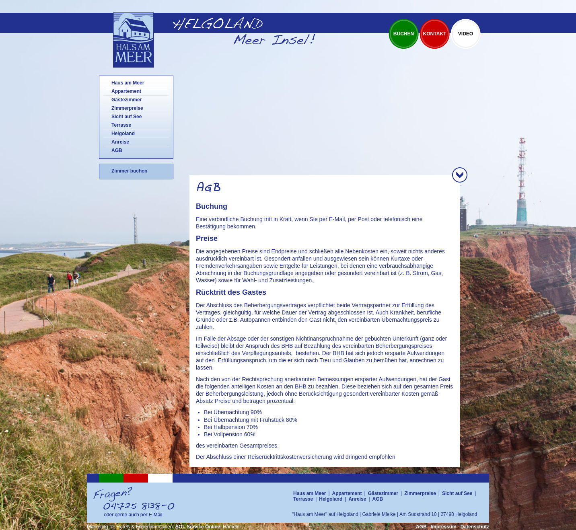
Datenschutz (475, 527)
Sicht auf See (126, 116)
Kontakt (434, 34)
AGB (116, 150)
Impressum (444, 527)
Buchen (403, 34)
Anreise (120, 142)
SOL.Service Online (197, 527)
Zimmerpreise (127, 108)
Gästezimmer (126, 100)
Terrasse (121, 125)
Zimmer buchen (129, 171)
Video (465, 34)
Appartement (126, 91)
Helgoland (123, 133)
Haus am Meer (127, 83)
